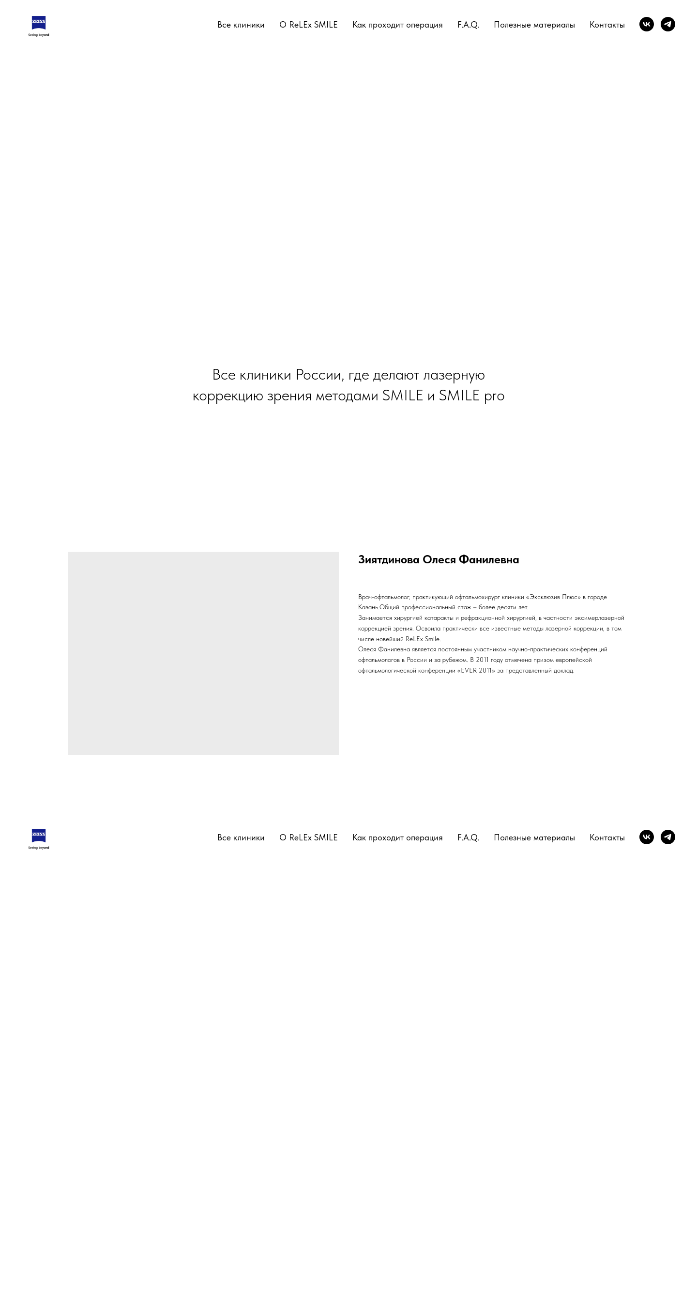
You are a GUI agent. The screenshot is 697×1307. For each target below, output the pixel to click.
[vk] (646, 24)
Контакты (607, 24)
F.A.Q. (468, 24)
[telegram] (668, 24)
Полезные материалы (534, 24)
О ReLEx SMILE (308, 24)
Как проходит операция (397, 24)
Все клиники (241, 24)
